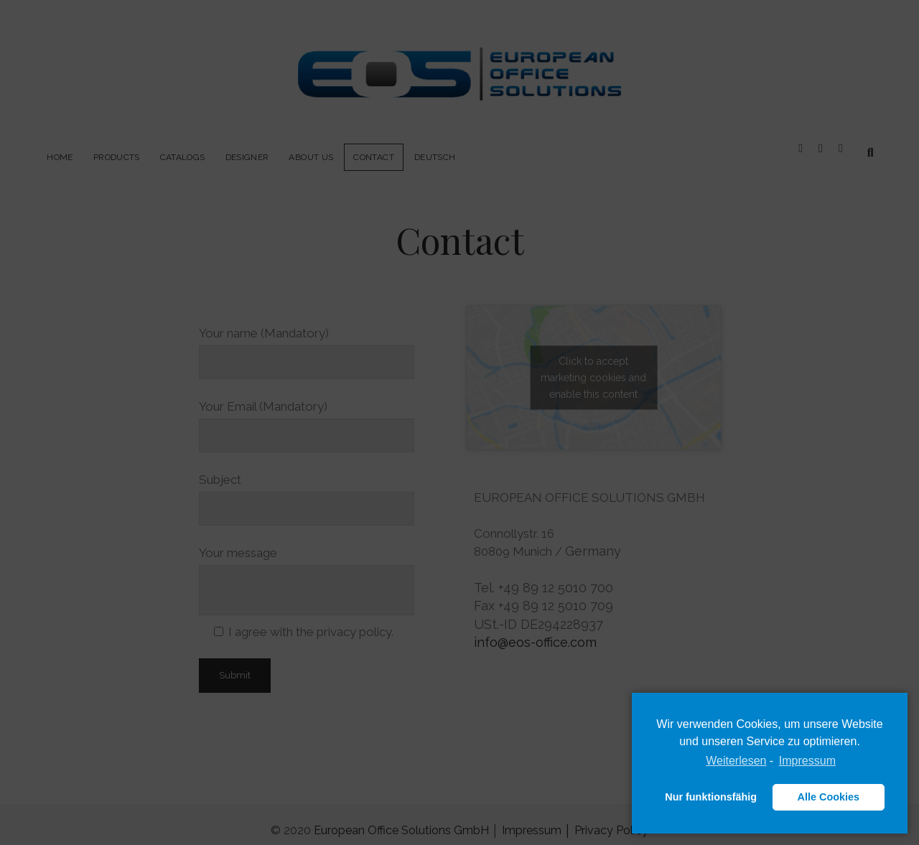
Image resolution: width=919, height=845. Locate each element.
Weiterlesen (736, 761)
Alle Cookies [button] (828, 797)
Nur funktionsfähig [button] (711, 797)
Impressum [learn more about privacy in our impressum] (807, 761)
